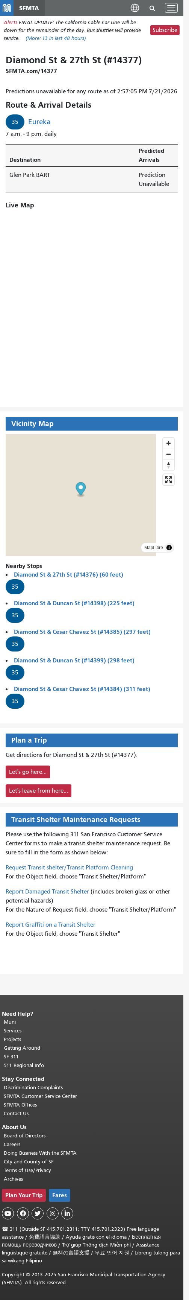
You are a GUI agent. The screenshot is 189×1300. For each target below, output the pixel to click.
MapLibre (153, 547)
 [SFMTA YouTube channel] (8, 1213)
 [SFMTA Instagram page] (52, 1213)
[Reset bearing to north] (168, 465)
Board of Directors (24, 1136)
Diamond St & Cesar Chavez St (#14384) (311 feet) (82, 689)
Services (12, 1031)
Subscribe (165, 30)
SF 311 (11, 1056)
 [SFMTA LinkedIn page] (67, 1213)
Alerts (10, 22)
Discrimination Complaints (33, 1087)
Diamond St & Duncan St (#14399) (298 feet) (74, 660)
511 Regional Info (24, 1065)
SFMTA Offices (20, 1105)
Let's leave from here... (38, 790)
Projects (12, 1039)
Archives (13, 1179)
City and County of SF (29, 1161)
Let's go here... (28, 772)
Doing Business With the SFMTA (40, 1153)
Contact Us (16, 1113)
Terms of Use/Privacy (27, 1170)
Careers (12, 1144)
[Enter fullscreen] (168, 479)
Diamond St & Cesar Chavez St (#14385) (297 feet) (82, 631)
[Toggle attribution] (169, 547)
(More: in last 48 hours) (56, 38)
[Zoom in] (168, 443)
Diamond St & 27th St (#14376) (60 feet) (68, 574)
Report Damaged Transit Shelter (47, 891)
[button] (135, 8)
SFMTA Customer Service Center (40, 1096)
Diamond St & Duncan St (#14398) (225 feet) (74, 603)
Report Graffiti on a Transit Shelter (50, 924)
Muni (10, 1022)
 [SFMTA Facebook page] (23, 1213)
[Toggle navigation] (171, 8)
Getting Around (22, 1048)
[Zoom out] (168, 454)
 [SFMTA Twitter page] (38, 1213)
